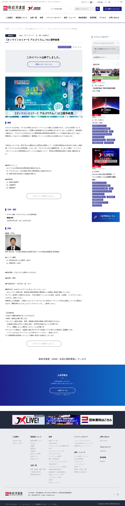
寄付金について (35, 459)
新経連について (21, 17)
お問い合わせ (114, 17)
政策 (41, 17)
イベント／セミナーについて (103, 43)
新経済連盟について (36, 440)
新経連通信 (83, 17)
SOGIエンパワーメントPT (56, 474)
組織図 (32, 446)
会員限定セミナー (99, 57)
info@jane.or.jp (50, 495)
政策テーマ (77, 466)
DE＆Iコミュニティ (54, 482)
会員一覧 (33, 17)
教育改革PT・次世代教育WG (57, 472)
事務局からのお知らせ (80, 472)
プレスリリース (78, 461)
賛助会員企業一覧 (36, 474)
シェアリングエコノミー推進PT (58, 467)
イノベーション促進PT (55, 456)
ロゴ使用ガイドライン (40, 504)
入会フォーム (63, 390)
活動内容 (33, 451)
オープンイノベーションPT (56, 451)
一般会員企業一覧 (36, 472)
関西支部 (33, 448)
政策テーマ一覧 (53, 440)
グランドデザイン (65, 47)
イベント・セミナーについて (82, 440)
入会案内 (9, 17)
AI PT (50, 448)
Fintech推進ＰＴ (53, 464)
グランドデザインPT (54, 453)
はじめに (33, 443)
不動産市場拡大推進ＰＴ (55, 469)
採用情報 (93, 17)
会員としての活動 (36, 453)
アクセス (102, 17)
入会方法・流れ (16, 440)
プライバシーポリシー (11, 504)
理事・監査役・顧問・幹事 (38, 469)
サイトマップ (26, 504)
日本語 (109, 2)
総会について (34, 456)
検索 (98, 9)
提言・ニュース (70, 17)
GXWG (51, 480)
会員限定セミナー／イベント (82, 446)
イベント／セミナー (53, 17)
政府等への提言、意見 (80, 469)
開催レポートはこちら (44, 64)
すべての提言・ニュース (81, 456)
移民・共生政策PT (54, 459)
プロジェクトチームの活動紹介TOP (59, 446)
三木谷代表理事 (78, 459)
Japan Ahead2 (53, 443)
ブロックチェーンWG (55, 477)
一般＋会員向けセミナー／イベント (104, 50)
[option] (28, 420)
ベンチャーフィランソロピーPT (58, 461)
